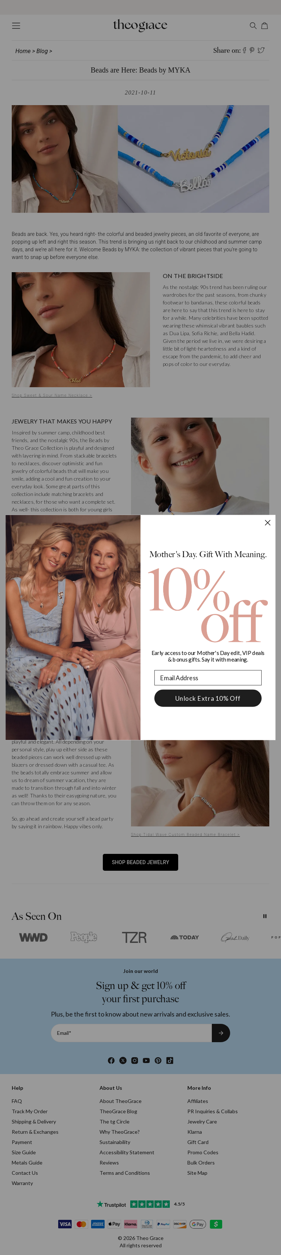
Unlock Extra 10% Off (208, 698)
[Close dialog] (268, 523)
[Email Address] (208, 677)
